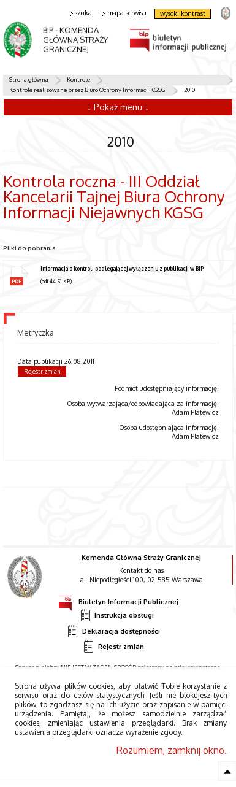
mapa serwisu (124, 13)
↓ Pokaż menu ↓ (118, 107)
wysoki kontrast (182, 13)
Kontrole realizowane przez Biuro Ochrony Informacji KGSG (87, 89)
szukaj (82, 13)
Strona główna (28, 79)
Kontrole (78, 79)
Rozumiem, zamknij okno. (171, 750)
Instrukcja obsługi (117, 615)
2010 (189, 89)
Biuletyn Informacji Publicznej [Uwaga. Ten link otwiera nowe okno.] (118, 599)
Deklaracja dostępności (113, 631)
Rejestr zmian (42, 371)
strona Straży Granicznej (225, 12)
